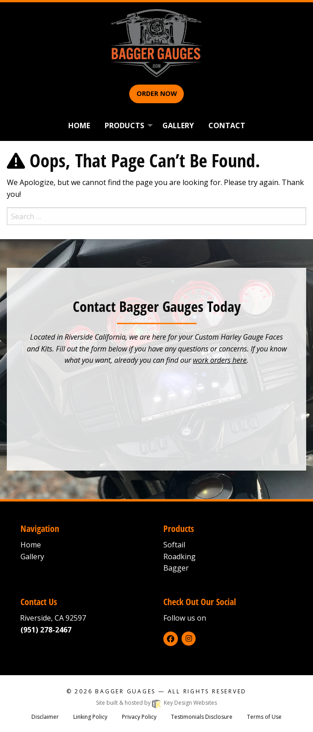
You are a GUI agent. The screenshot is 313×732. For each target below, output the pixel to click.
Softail (174, 545)
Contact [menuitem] (226, 125)
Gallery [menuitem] (178, 125)
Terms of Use (264, 717)
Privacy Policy (139, 717)
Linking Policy (90, 717)
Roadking (179, 557)
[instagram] (189, 638)
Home (30, 545)
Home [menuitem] (79, 125)
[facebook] (170, 639)
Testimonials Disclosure (201, 717)
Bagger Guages (125, 691)
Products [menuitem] (124, 125)
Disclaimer (45, 717)
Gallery (32, 557)
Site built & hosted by (156, 703)
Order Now (156, 93)
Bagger (176, 568)
